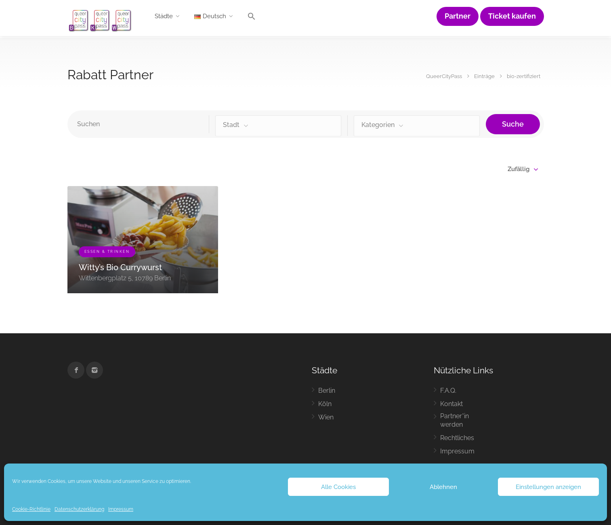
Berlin (326, 390)
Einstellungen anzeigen (548, 487)
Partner (457, 16)
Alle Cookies (338, 487)
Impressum (120, 509)
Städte (164, 16)
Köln (325, 404)
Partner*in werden (454, 420)
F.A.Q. (448, 390)
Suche (513, 124)
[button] (251, 18)
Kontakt (451, 404)
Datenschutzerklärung (79, 509)
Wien (326, 417)
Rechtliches (457, 438)
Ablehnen (443, 487)
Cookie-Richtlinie (31, 509)
